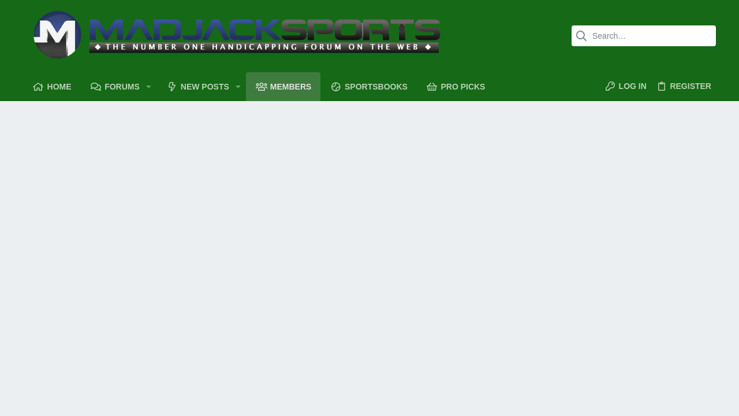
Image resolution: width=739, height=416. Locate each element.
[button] (148, 86)
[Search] (644, 35)
